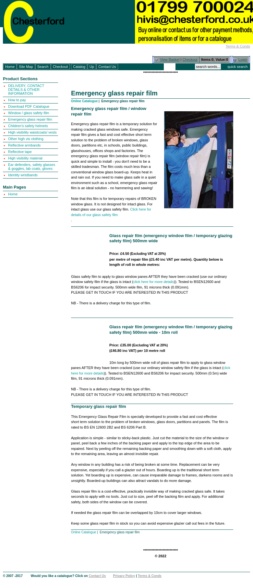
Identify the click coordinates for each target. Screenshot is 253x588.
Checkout (189, 59)
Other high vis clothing (25, 139)
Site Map (26, 67)
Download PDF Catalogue (28, 106)
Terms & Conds (238, 46)
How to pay (17, 100)
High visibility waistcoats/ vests (32, 132)
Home (10, 67)
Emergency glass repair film (30, 119)
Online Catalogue (84, 101)
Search (43, 67)
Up (92, 67)
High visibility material (25, 158)
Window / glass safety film (28, 113)
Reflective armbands (24, 145)
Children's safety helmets (28, 126)
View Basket (169, 59)
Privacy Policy (124, 576)
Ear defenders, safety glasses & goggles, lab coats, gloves (31, 166)
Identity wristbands (23, 175)
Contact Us (107, 67)
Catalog (79, 67)
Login (242, 59)
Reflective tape (20, 152)
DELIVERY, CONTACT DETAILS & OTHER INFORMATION (26, 89)
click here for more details (153, 282)
